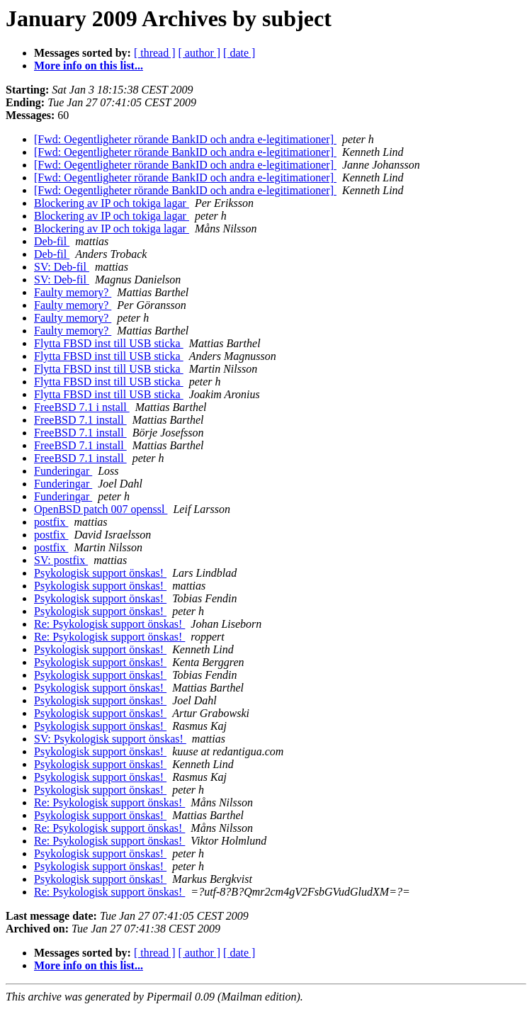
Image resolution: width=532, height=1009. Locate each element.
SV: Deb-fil (61, 267)
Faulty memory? (72, 292)
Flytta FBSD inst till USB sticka (108, 343)
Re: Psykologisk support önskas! (109, 624)
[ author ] (200, 53)
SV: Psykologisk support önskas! (110, 739)
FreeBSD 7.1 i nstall (82, 407)
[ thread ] (155, 53)
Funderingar (63, 471)
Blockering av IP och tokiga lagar (111, 203)
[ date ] (239, 53)
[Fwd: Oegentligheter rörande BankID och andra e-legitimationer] (185, 139)
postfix (51, 522)
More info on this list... (88, 66)
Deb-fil (51, 241)
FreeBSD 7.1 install (80, 420)
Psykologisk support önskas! (100, 573)
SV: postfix (61, 560)
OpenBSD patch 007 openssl (100, 509)
